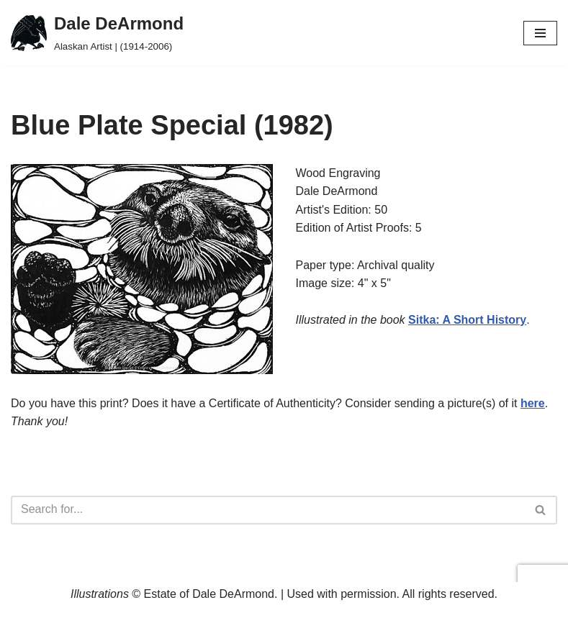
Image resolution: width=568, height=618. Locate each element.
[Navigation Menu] (540, 33)
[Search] (268, 510)
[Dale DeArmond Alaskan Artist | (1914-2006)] (97, 33)
